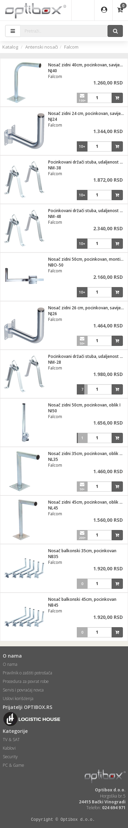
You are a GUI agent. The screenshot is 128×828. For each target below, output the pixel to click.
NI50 (52, 411)
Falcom (71, 47)
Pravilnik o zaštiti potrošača (27, 673)
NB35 (53, 556)
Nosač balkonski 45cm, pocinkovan (82, 599)
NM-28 (54, 362)
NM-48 (54, 216)
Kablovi (9, 748)
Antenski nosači (41, 47)
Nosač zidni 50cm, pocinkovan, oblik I (84, 405)
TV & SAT (11, 739)
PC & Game (13, 765)
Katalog (10, 47)
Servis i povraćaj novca (23, 690)
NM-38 (54, 168)
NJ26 (52, 313)
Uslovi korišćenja (18, 698)
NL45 (53, 508)
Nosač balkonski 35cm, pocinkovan (82, 551)
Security (10, 757)
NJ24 (52, 119)
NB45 (53, 605)
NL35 (53, 459)
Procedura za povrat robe (26, 681)
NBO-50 (55, 265)
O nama (10, 664)
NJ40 (52, 71)
